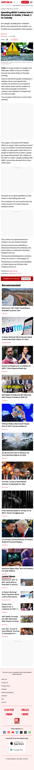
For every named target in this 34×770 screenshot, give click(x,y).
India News (4, 36)
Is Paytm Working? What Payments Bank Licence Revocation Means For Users (17, 338)
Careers (3, 702)
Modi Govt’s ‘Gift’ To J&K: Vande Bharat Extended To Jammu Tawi (16, 309)
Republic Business (6, 342)
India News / (9, 5)
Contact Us (4, 683)
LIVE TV (25, 2)
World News (5, 429)
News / (3, 5)
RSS (2, 699)
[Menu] (31, 2)
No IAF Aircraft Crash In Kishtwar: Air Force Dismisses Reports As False (15, 454)
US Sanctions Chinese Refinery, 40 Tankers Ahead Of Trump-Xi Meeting (17, 540)
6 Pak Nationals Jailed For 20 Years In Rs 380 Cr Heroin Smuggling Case (16, 511)
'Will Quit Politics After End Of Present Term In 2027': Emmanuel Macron (15, 425)
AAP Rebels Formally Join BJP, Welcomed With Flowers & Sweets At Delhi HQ (16, 396)
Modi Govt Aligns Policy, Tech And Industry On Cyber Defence (17, 569)
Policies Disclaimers (7, 692)
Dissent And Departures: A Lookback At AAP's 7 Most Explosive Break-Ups (16, 367)
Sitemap (3, 689)
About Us (4, 679)
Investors (4, 696)
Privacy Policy (5, 686)
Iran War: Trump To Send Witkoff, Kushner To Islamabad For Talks (14, 483)
